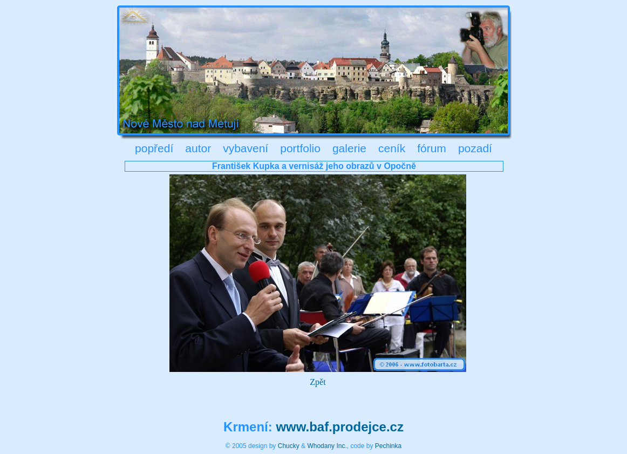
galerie (349, 148)
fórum (431, 148)
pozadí (475, 148)
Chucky (288, 446)
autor (198, 148)
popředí (154, 148)
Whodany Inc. (326, 446)
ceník (391, 148)
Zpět (317, 382)
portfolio (300, 148)
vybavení (245, 148)
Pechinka (388, 446)
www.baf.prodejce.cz (340, 426)
